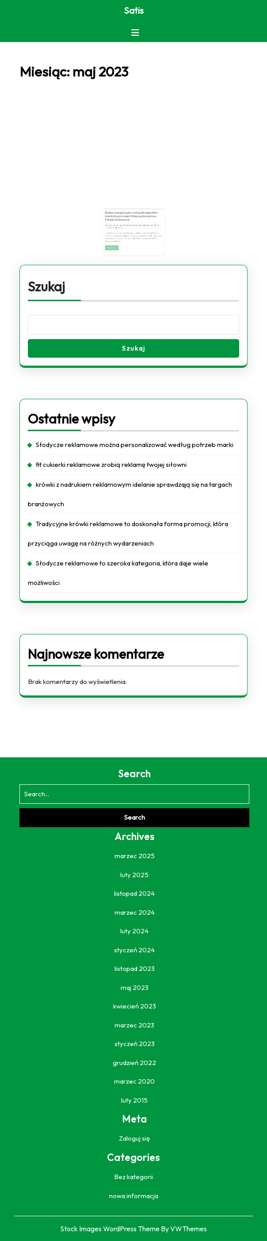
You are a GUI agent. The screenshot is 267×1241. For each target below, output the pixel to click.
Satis (134, 10)
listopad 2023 (134, 968)
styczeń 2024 (134, 950)
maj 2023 (135, 987)
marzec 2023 (134, 1025)
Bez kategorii (133, 1176)
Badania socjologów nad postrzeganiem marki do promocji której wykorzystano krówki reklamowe (132, 221)
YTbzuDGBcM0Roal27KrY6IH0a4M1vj (136, 227)
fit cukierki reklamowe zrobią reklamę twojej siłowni (111, 464)
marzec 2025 (134, 856)
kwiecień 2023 (134, 1006)
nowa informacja (133, 1195)
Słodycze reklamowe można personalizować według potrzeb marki (134, 444)
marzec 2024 (134, 912)
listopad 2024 (134, 893)
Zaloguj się (134, 1138)
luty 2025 (134, 875)
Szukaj (46, 286)
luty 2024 (134, 931)
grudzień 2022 (134, 1062)
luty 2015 (134, 1100)
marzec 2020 (134, 1081)
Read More (119, 243)
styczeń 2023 (134, 1043)
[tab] (135, 32)
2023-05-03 (119, 227)
